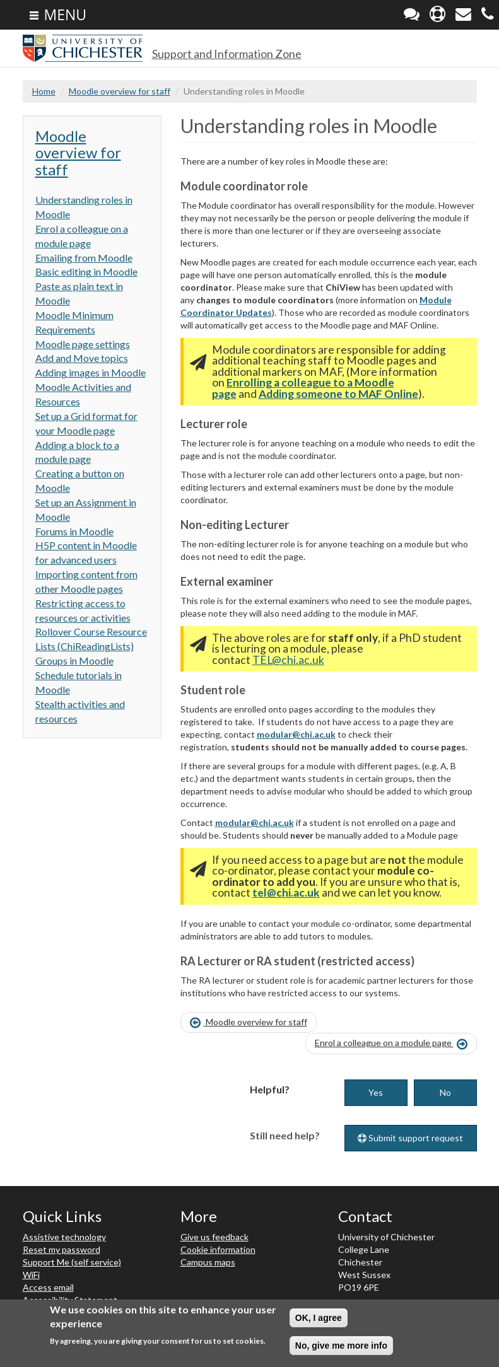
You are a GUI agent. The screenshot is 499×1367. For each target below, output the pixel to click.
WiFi (31, 1274)
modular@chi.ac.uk (296, 734)
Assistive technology (64, 1236)
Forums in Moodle (74, 531)
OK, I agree (318, 1318)
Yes (375, 1092)
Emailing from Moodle (83, 258)
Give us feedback (214, 1236)
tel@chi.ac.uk (286, 892)
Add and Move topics (81, 358)
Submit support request (410, 1137)
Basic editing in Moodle (86, 271)
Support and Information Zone (227, 53)
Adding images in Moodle (90, 372)
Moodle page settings (82, 344)
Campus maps (207, 1262)
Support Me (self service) (72, 1262)
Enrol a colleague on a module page (391, 1043)
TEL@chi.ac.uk (288, 659)
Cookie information (217, 1249)
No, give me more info (341, 1346)
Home (44, 91)
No (445, 1092)
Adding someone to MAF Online (338, 393)
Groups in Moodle (74, 660)
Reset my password (61, 1249)
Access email (48, 1287)
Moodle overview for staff (119, 91)
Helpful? (270, 1089)
